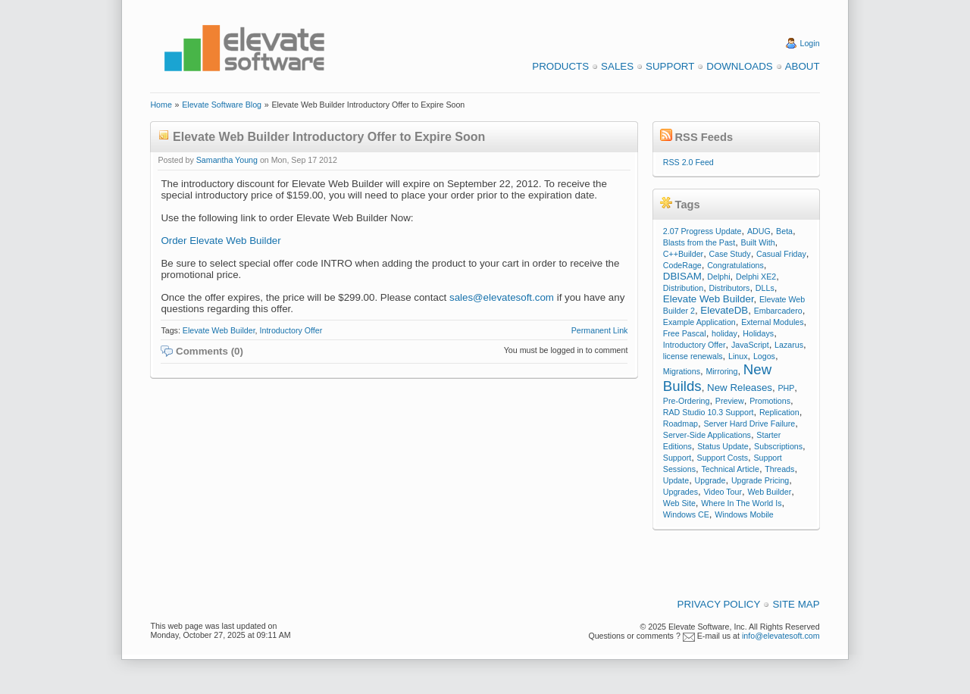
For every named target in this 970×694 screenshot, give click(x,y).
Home (160, 104)
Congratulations (735, 265)
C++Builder (683, 253)
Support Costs (723, 457)
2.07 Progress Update (702, 231)
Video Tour (722, 491)
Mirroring (721, 371)
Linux (737, 356)
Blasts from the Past (699, 242)
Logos (764, 356)
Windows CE (686, 514)
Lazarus (788, 344)
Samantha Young (227, 159)
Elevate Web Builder (219, 330)
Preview (729, 400)
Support (670, 66)
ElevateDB (724, 310)
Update (676, 480)
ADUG (759, 231)
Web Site (679, 503)
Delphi (718, 276)
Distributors (729, 287)
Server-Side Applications (707, 434)
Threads (779, 469)
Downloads (739, 66)
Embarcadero (778, 310)
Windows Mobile (744, 514)
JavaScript (750, 344)
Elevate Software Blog (221, 104)
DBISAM (682, 276)
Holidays (758, 333)
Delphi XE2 (756, 276)
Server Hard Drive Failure (749, 423)
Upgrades (680, 491)
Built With (758, 242)
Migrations (681, 371)
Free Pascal (684, 333)
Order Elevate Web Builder (220, 240)
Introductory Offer (291, 330)
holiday (724, 333)
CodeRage (682, 265)
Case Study (730, 253)
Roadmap (680, 423)
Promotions (769, 400)
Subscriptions (778, 446)
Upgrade (710, 480)
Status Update (723, 446)
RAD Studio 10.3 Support (708, 412)
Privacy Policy (719, 604)
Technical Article (730, 469)
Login (810, 43)
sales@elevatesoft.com (501, 297)
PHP (786, 387)
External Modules (772, 322)
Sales (617, 66)
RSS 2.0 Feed (688, 162)
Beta (784, 231)
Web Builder (769, 491)
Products (560, 66)
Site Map (795, 604)
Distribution (683, 287)
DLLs (765, 287)
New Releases (739, 387)
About (802, 66)
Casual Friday (781, 253)
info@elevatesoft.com (781, 635)
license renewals (693, 356)
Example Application (699, 322)
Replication (779, 412)
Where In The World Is (741, 503)
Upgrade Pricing (760, 480)
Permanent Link (599, 330)
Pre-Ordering (686, 400)
